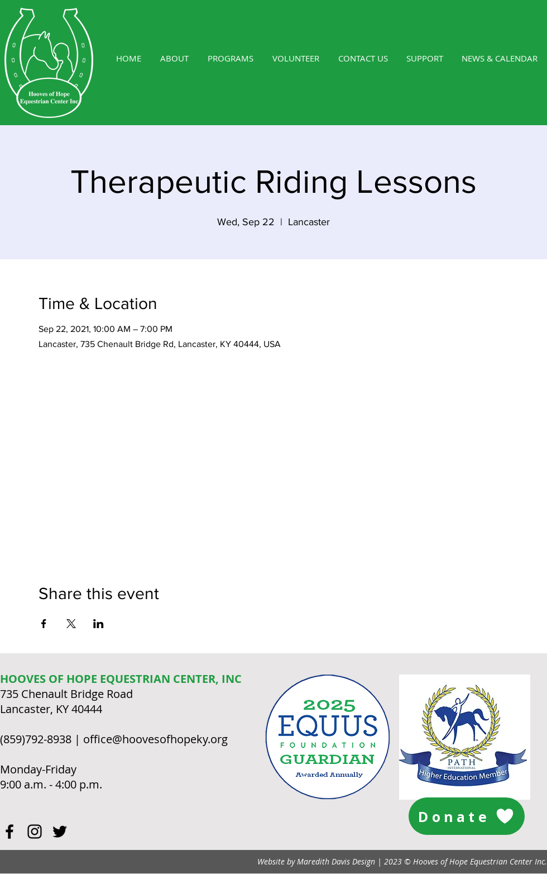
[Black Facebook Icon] (9, 831)
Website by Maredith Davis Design (316, 861)
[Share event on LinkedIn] (98, 623)
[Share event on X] (71, 623)
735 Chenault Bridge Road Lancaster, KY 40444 (66, 701)
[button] (230, 58)
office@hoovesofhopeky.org (155, 739)
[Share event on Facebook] (44, 623)
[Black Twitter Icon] (59, 831)
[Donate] (467, 816)
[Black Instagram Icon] (34, 831)
